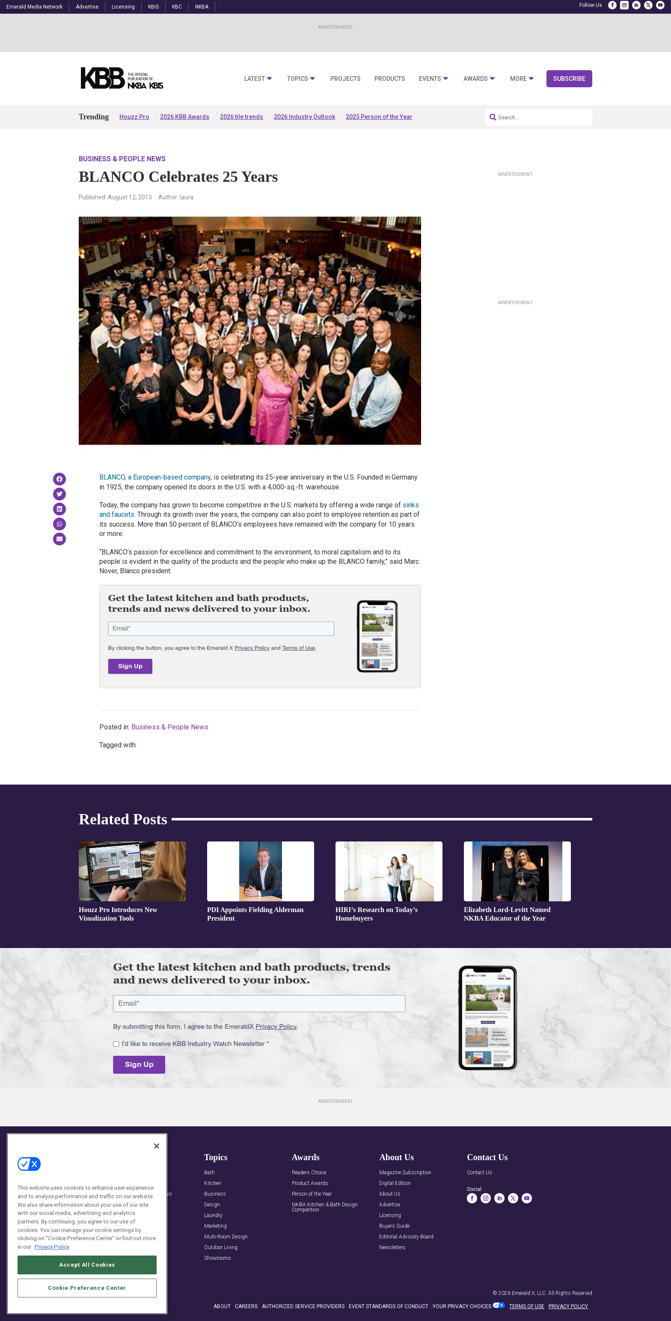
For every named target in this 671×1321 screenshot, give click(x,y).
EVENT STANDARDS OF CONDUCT (388, 1306)
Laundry (213, 1215)
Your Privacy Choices (462, 1306)
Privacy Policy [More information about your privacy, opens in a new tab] (52, 1255)
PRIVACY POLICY (568, 1306)
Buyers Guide (394, 1226)
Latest (254, 79)
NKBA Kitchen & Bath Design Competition (325, 1207)
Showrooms (217, 1258)
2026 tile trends (241, 116)
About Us (390, 1194)
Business (215, 1194)
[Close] (156, 1154)
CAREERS (246, 1306)
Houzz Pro (134, 116)
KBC (177, 6)
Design (212, 1205)
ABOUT (222, 1306)
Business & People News (122, 159)
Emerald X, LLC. (529, 1293)
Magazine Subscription (405, 1173)
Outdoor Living (221, 1247)
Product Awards (310, 1183)
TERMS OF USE (526, 1306)
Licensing (123, 6)
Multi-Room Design (226, 1237)
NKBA (201, 6)
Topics (297, 79)
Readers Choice (309, 1173)
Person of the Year (312, 1194)
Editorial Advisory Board (406, 1237)
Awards (475, 79)
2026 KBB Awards (184, 116)
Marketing (215, 1226)
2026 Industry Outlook (304, 116)
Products (389, 79)
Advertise (87, 6)
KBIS (153, 6)
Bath (209, 1173)
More (518, 79)
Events (430, 79)
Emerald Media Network (34, 6)
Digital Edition (395, 1183)
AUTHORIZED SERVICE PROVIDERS (303, 1306)
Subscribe (569, 78)
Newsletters (392, 1247)
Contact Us (479, 1173)
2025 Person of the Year (379, 116)
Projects (345, 79)
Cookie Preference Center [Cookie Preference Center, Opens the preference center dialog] (87, 1296)
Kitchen (212, 1183)
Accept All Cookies (87, 1273)
